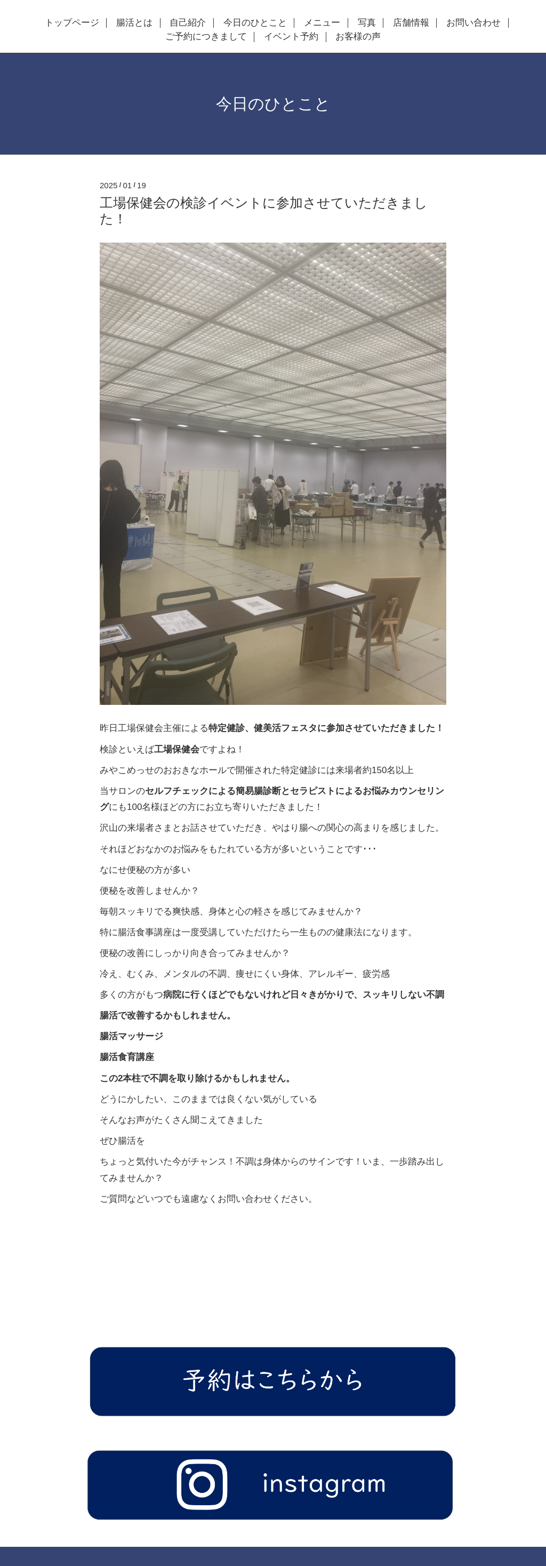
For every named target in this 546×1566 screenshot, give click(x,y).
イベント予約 (291, 37)
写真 (367, 23)
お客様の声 (358, 37)
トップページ (72, 23)
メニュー (322, 23)
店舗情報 (411, 23)
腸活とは (134, 23)
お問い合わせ (473, 23)
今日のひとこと (255, 23)
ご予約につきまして (206, 37)
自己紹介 (188, 23)
